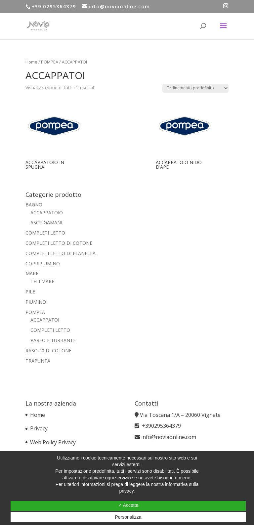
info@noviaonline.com (168, 437)
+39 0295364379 (53, 6)
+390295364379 (161, 425)
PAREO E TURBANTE (53, 340)
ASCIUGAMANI (46, 222)
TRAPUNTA (37, 361)
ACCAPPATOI (44, 320)
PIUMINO (35, 302)
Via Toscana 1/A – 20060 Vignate (181, 414)
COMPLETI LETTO (45, 233)
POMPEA (49, 62)
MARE (31, 273)
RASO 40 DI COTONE (48, 350)
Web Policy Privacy (53, 442)
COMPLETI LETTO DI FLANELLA (60, 253)
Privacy (39, 428)
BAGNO (33, 204)
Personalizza (128, 517)
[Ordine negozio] (195, 88)
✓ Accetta (128, 505)
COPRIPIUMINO (42, 263)
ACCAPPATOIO (46, 212)
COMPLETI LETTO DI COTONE (58, 243)
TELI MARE (42, 281)
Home (31, 62)
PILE (30, 291)
